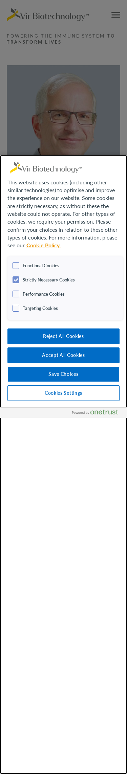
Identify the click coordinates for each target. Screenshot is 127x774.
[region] (63, 464)
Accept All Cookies (63, 354)
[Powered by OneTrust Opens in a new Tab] (98, 413)
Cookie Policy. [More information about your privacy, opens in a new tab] (43, 245)
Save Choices (63, 373)
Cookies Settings (63, 392)
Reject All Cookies (63, 336)
